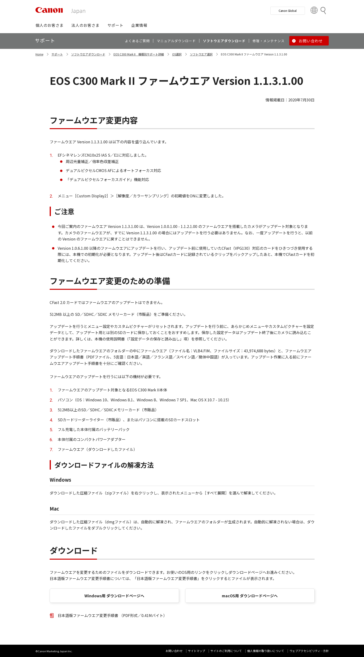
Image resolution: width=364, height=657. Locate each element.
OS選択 (177, 54)
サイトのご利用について (226, 651)
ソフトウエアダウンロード (88, 54)
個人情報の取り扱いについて (265, 651)
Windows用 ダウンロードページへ (114, 595)
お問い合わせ (174, 651)
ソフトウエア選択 (201, 54)
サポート (57, 54)
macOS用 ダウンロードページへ (250, 595)
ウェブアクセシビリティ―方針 (309, 651)
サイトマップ (196, 651)
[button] (49, 25)
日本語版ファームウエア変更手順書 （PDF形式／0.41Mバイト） (112, 615)
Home (39, 54)
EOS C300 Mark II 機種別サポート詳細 (139, 54)
